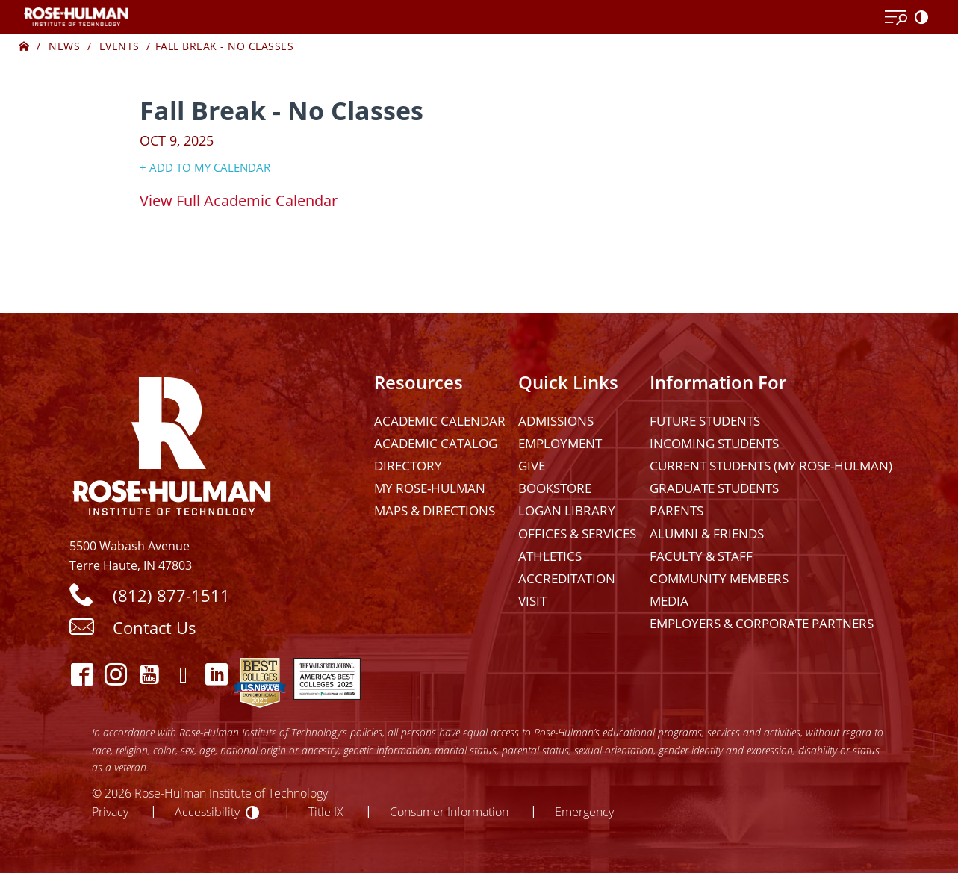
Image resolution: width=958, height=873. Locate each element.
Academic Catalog (435, 443)
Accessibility (207, 811)
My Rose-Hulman (429, 488)
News (64, 46)
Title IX (325, 811)
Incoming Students (714, 443)
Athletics (550, 556)
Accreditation (566, 578)
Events (119, 46)
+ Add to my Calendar (205, 167)
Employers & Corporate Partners (762, 623)
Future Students (705, 420)
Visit (532, 600)
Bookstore (554, 488)
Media (669, 600)
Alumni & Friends (707, 533)
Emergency (584, 811)
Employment (560, 443)
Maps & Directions (434, 510)
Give (531, 465)
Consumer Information (449, 811)
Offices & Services (577, 533)
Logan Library (566, 510)
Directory (408, 465)
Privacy (110, 811)
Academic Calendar (440, 420)
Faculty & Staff (701, 556)
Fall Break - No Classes (224, 46)
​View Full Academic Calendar (239, 200)
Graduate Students (714, 488)
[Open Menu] (896, 17)
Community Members (719, 578)
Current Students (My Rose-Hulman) (771, 465)
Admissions (556, 420)
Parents (676, 510)
